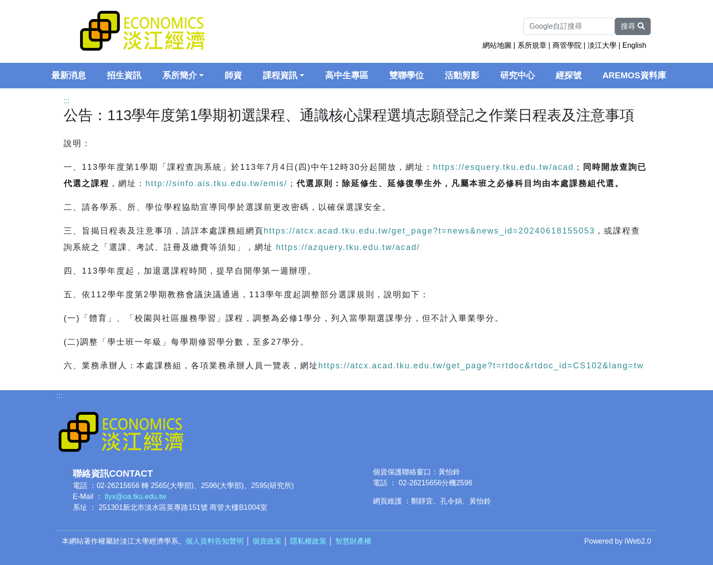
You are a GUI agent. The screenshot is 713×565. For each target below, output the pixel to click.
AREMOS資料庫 (634, 75)
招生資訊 (124, 75)
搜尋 (632, 26)
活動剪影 (462, 75)
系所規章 (532, 45)
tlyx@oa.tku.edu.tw (135, 496)
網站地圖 (497, 45)
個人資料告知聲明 (215, 541)
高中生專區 (346, 75)
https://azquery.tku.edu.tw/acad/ (348, 247)
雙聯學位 (406, 75)
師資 (233, 75)
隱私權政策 (308, 541)
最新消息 (68, 75)
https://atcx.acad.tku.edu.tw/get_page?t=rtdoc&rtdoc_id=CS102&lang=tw (481, 365)
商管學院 (567, 45)
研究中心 (517, 75)
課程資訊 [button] (280, 75)
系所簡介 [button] (179, 75)
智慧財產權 (353, 541)
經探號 (569, 75)
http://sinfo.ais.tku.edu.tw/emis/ (216, 183)
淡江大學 (602, 45)
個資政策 (266, 541)
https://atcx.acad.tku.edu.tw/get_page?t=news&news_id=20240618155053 (429, 230)
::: (67, 101)
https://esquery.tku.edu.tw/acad (503, 167)
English (634, 45)
